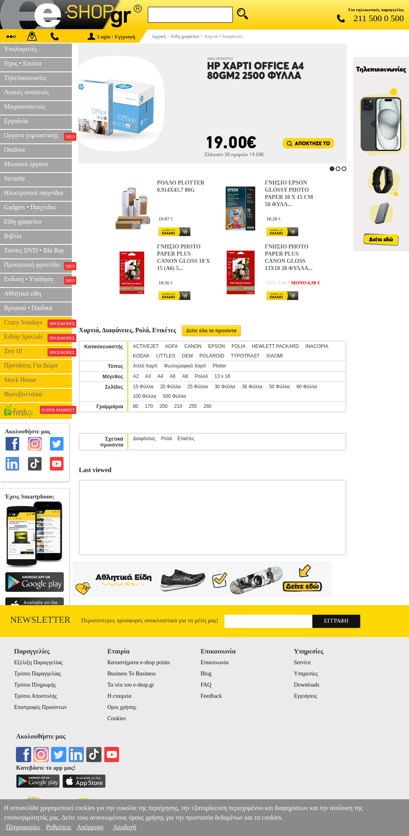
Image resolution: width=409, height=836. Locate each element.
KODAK (141, 356)
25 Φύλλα (197, 386)
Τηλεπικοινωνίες (25, 77)
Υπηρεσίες (306, 674)
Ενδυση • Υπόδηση (38, 280)
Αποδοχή (125, 827)
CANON (192, 346)
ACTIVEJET (146, 346)
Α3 (148, 376)
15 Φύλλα (143, 386)
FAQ (206, 685)
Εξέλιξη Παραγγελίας (38, 662)
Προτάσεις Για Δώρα (31, 365)
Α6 (173, 376)
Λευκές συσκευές (26, 92)
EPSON (216, 346)
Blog (206, 674)
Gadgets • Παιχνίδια (30, 207)
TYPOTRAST (245, 356)
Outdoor (14, 149)
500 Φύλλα (174, 396)
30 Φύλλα (224, 386)
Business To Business (131, 674)
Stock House (20, 379)
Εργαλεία (16, 120)
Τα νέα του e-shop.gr (130, 685)
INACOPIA (317, 346)
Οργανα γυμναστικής (38, 136)
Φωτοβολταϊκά (23, 394)
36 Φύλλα (252, 386)
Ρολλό (201, 376)
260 (207, 406)
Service (302, 662)
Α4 (160, 376)
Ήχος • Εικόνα (22, 63)
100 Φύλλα (144, 396)
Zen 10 (38, 352)
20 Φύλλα (170, 386)
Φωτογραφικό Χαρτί (185, 366)
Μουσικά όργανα (26, 164)
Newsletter (40, 620)
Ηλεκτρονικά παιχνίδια (33, 192)
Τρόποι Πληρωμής (35, 685)
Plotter (219, 366)
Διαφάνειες (144, 438)
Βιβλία (13, 235)
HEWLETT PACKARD (275, 346)
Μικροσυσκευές (25, 106)
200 (163, 406)
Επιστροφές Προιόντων (40, 707)
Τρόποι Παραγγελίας (37, 674)
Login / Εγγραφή (111, 37)
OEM (187, 356)
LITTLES (165, 356)
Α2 (136, 376)
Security (14, 178)
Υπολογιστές (20, 49)
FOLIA (238, 346)
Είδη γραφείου (23, 221)
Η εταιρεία (119, 696)
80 (135, 406)
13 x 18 (222, 376)
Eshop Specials (38, 337)
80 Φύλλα (306, 386)
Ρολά (166, 438)
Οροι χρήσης (121, 707)
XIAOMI (274, 356)
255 (193, 406)
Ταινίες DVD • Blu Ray (34, 250)
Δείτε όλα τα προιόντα (211, 331)
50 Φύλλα (279, 386)
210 (178, 406)
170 (149, 406)
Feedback (211, 696)
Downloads (307, 685)
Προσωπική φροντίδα (38, 265)
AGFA (171, 346)
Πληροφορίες (23, 827)
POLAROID (211, 356)
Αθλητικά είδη (22, 293)
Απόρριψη (90, 827)
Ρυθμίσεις (58, 827)
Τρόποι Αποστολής (35, 696)
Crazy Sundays (38, 323)
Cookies (116, 718)
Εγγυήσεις (305, 696)
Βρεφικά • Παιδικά (28, 307)
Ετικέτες (186, 438)
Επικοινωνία (214, 662)
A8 (185, 376)
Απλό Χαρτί (145, 366)
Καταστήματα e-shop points (138, 662)
